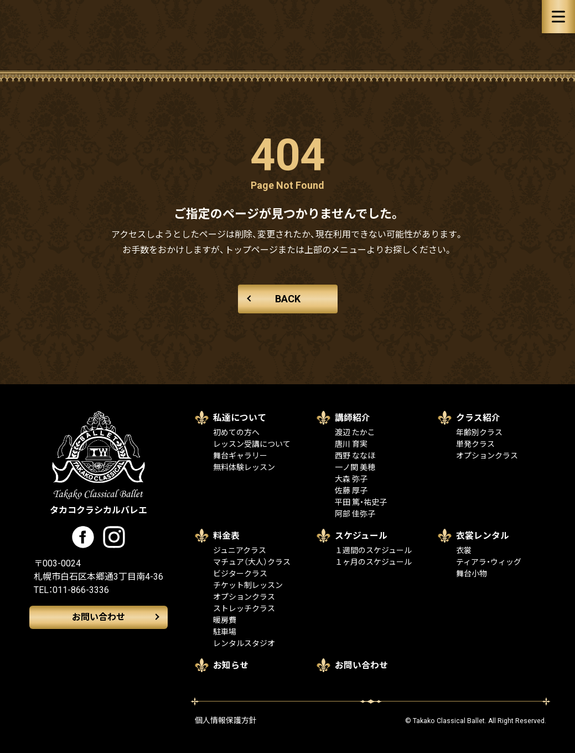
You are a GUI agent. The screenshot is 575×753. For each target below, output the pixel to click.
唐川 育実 (351, 444)
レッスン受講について (252, 444)
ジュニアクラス (239, 550)
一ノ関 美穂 (355, 467)
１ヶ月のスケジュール (373, 562)
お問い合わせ (98, 617)
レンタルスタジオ (244, 643)
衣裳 (464, 550)
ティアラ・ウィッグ (488, 562)
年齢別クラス (479, 432)
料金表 (226, 535)
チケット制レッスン (248, 585)
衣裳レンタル (482, 535)
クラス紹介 (478, 417)
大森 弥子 (351, 479)
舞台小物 (471, 573)
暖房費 (224, 620)
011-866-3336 (81, 590)
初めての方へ (236, 432)
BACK (288, 299)
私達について (239, 417)
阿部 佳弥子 (355, 513)
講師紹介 (352, 417)
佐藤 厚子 (351, 490)
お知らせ (230, 665)
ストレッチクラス (244, 608)
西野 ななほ (355, 455)
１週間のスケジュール (373, 550)
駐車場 (224, 631)
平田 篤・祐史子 (361, 502)
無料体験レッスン (244, 467)
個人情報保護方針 (226, 720)
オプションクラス (487, 455)
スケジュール (361, 535)
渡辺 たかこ (355, 432)
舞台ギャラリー (240, 455)
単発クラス (475, 444)
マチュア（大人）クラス (252, 562)
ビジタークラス (240, 573)
